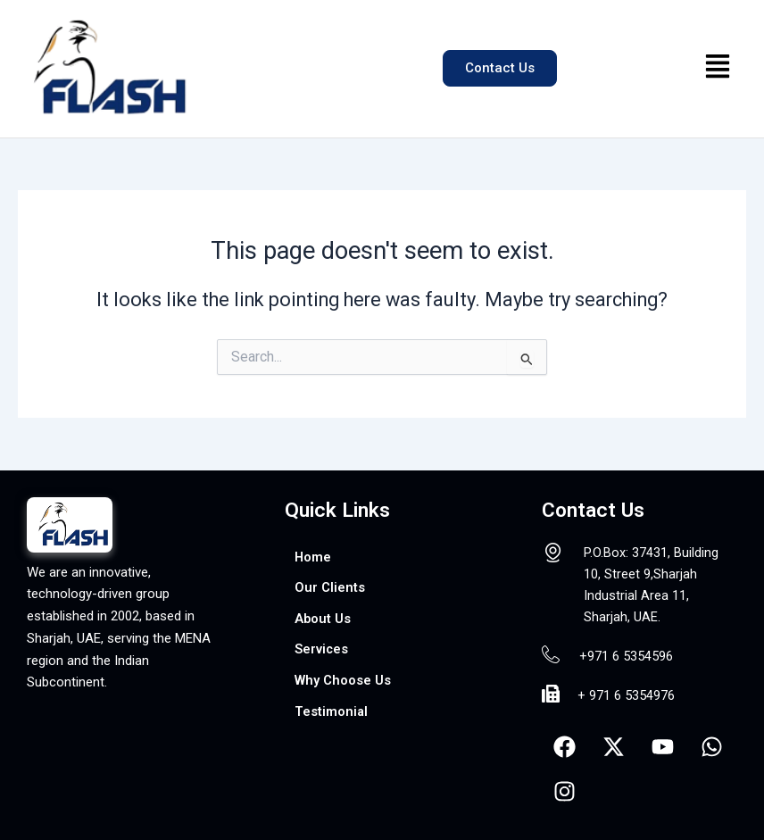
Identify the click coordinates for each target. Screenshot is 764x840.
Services (321, 649)
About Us (323, 619)
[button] (718, 69)
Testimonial (331, 711)
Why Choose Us (343, 680)
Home (313, 557)
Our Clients (330, 587)
